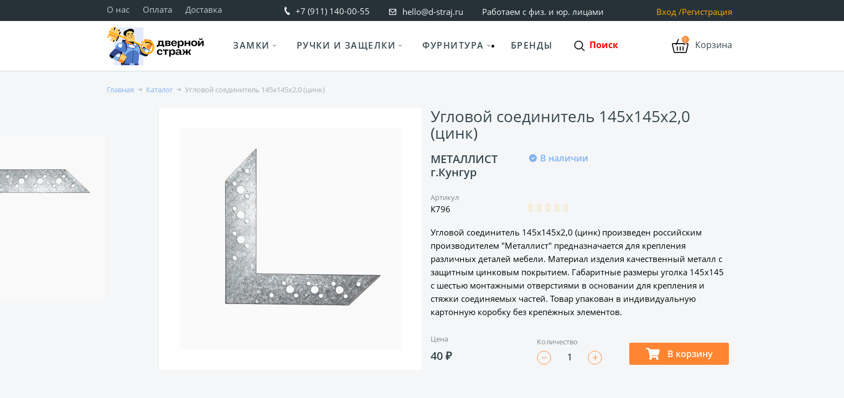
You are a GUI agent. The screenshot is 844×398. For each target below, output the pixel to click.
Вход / (669, 12)
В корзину (679, 354)
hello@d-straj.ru (432, 11)
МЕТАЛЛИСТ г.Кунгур (464, 165)
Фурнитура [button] (453, 45)
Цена (439, 339)
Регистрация (707, 12)
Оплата (157, 9)
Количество (557, 341)
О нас (118, 9)
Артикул (445, 197)
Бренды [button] (532, 45)
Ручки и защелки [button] (346, 45)
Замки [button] (251, 45)
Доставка (203, 9)
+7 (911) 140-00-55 (333, 11)
